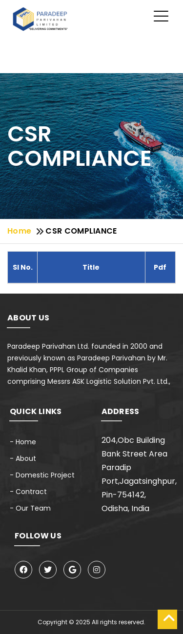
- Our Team (30, 508)
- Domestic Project (42, 475)
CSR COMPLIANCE (81, 231)
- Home (23, 442)
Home (19, 231)
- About (23, 458)
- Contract (28, 491)
